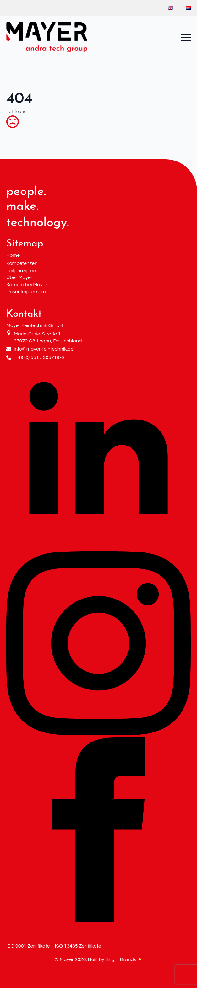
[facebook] (98, 920)
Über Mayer (19, 277)
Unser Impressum (26, 291)
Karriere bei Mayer (26, 284)
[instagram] (98, 734)
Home (13, 255)
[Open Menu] (186, 37)
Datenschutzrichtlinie (28, 298)
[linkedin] (98, 547)
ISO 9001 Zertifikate (28, 945)
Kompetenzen (21, 263)
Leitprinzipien (21, 270)
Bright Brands (123, 959)
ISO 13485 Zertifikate (78, 945)
